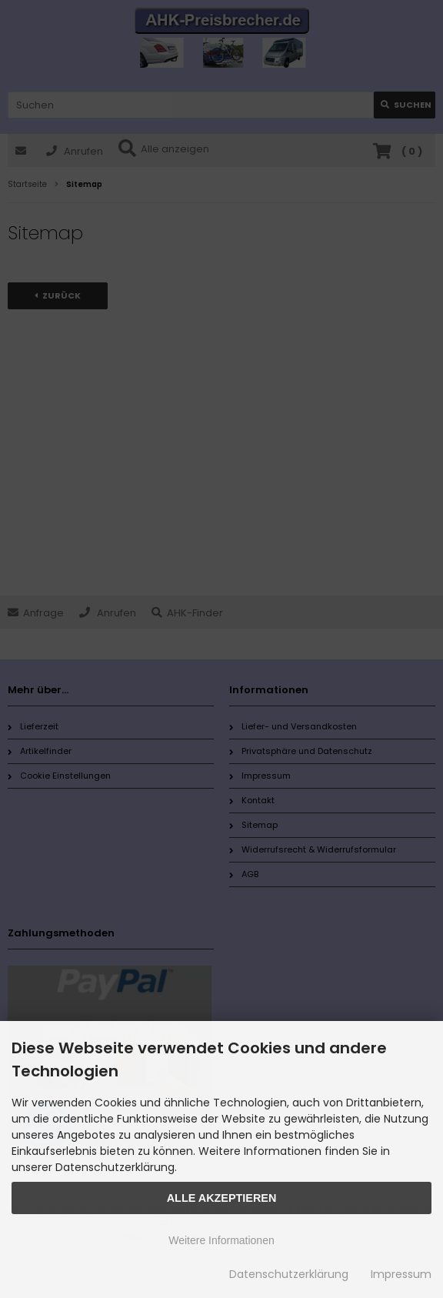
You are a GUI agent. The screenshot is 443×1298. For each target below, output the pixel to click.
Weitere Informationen (221, 1240)
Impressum (401, 1274)
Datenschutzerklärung (288, 1274)
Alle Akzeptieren (222, 1198)
